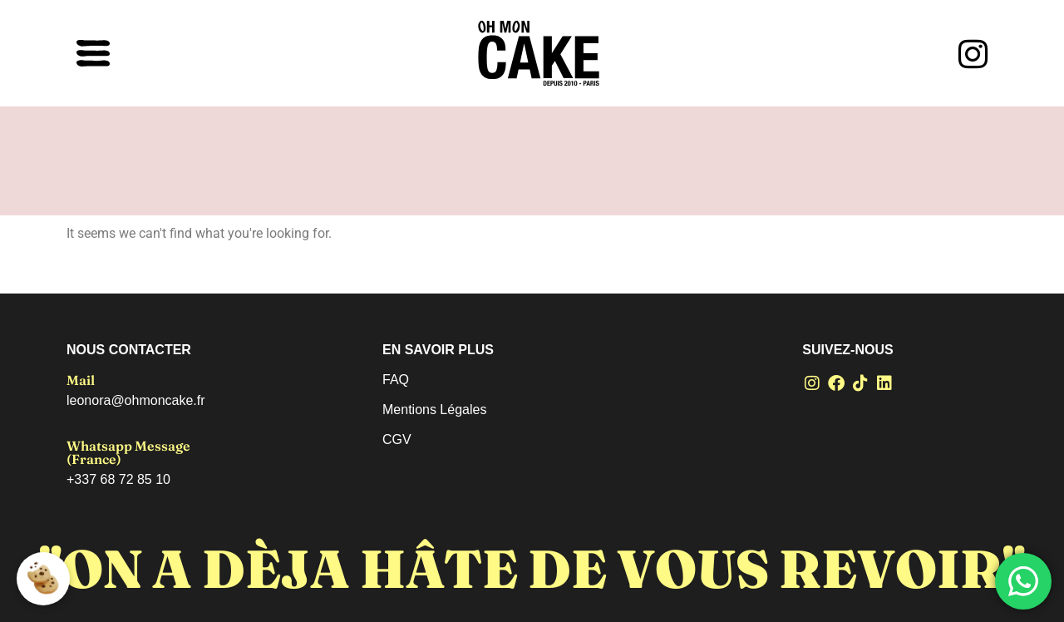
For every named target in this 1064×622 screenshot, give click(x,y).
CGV (396, 439)
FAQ (395, 380)
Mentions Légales (434, 409)
